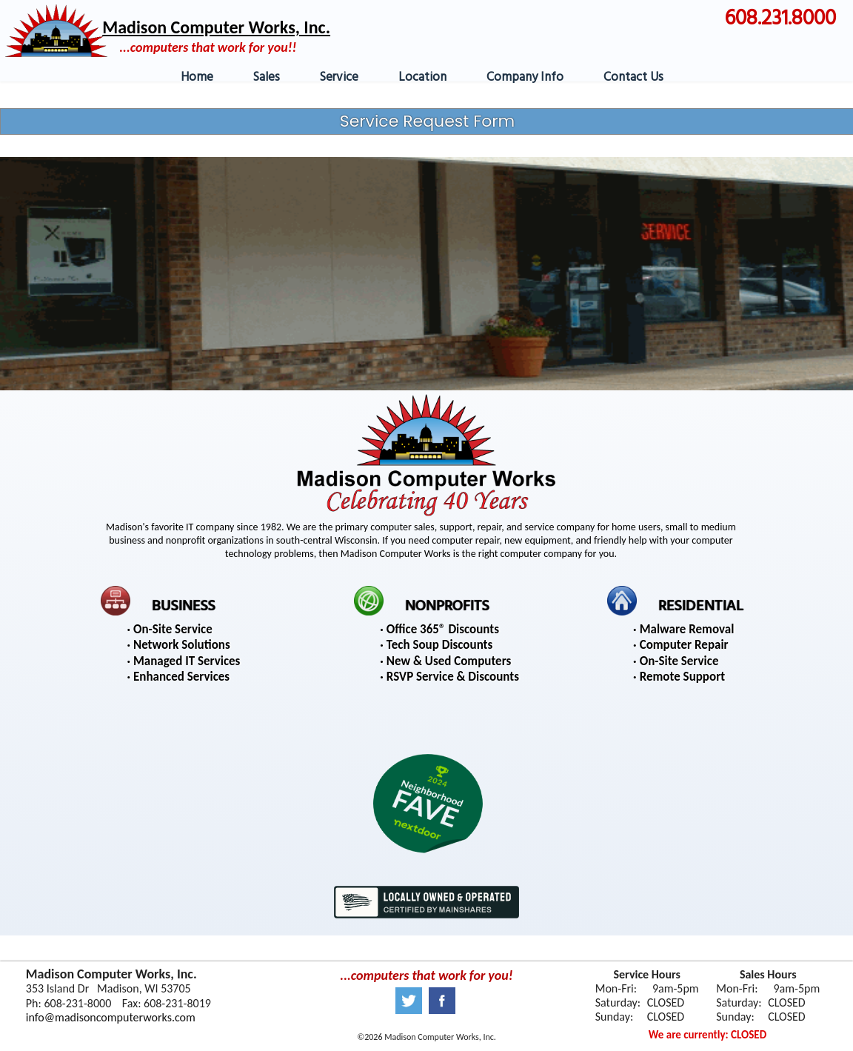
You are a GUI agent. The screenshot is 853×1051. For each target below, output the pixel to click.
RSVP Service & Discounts (453, 676)
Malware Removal (687, 629)
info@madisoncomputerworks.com (110, 1017)
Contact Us (633, 77)
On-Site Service (173, 629)
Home (197, 77)
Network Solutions (181, 645)
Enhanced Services (181, 676)
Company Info (524, 77)
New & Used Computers (449, 661)
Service (339, 77)
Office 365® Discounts (443, 629)
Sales (266, 77)
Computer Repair (684, 645)
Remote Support (682, 676)
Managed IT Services (186, 661)
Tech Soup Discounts (439, 645)
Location (422, 77)
